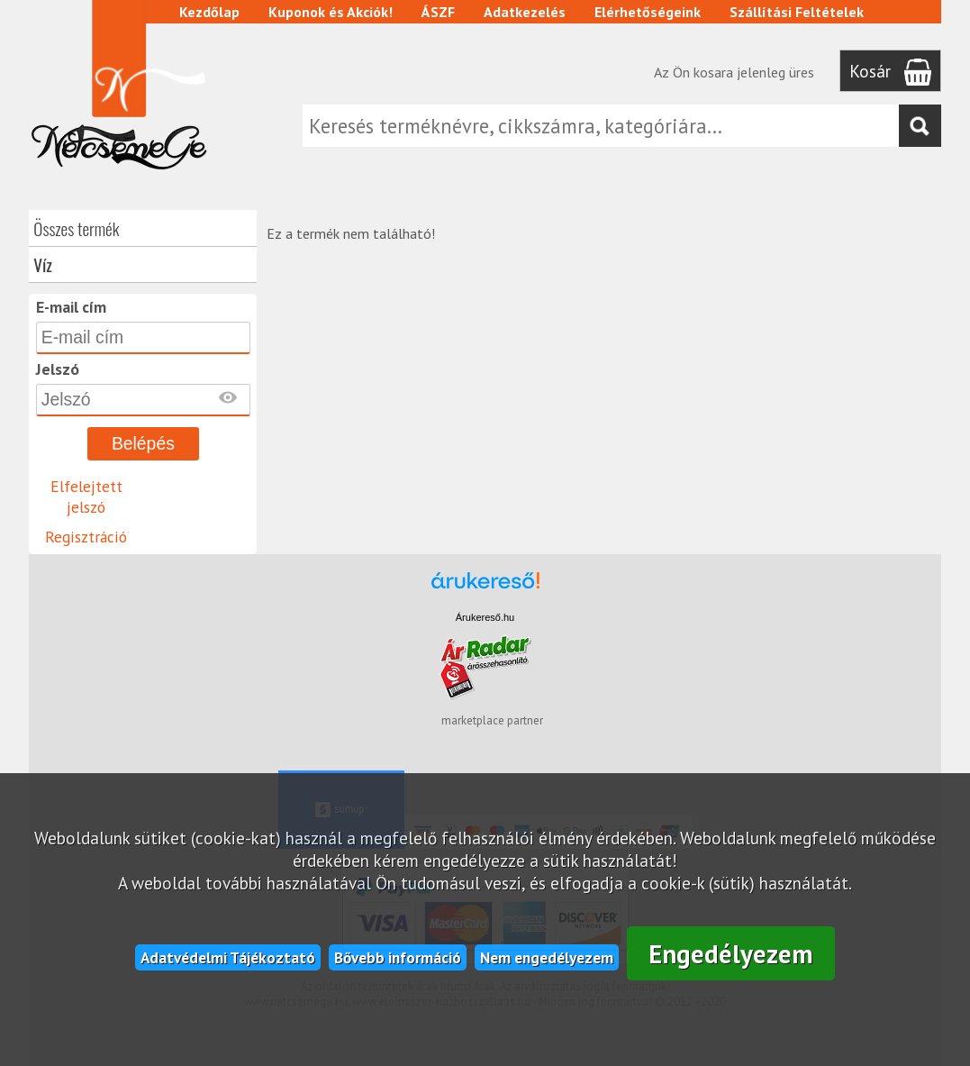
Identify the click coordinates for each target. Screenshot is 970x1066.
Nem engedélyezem (546, 957)
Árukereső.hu (485, 617)
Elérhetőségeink (647, 12)
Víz (42, 264)
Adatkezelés (525, 12)
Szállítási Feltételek (797, 12)
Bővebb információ (397, 957)
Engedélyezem (730, 953)
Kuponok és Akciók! (330, 12)
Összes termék (76, 228)
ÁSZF (438, 12)
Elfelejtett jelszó (86, 496)
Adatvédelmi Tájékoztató (228, 957)
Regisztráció (86, 536)
